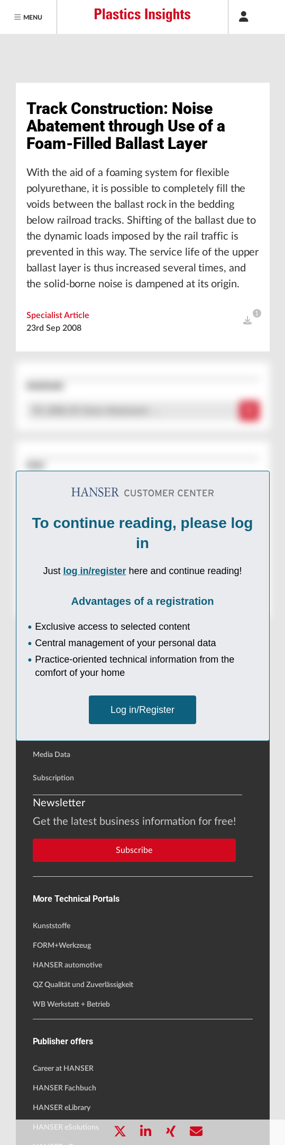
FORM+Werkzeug (62, 945)
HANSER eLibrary (61, 1108)
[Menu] (28, 17)
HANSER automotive (67, 965)
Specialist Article (57, 315)
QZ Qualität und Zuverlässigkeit (83, 985)
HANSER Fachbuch (64, 1088)
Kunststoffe (51, 926)
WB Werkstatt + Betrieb (71, 1004)
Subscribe (134, 850)
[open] (247, 320)
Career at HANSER (63, 1068)
